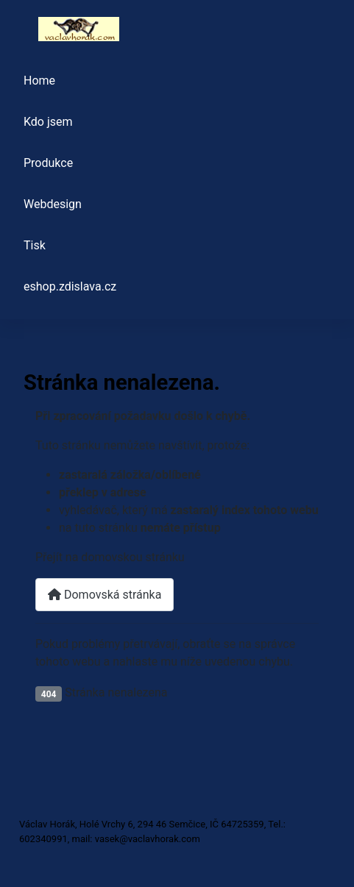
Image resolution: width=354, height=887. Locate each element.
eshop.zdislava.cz (70, 286)
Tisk (35, 245)
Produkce (48, 163)
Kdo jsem (48, 122)
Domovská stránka (104, 595)
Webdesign (53, 204)
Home (39, 81)
